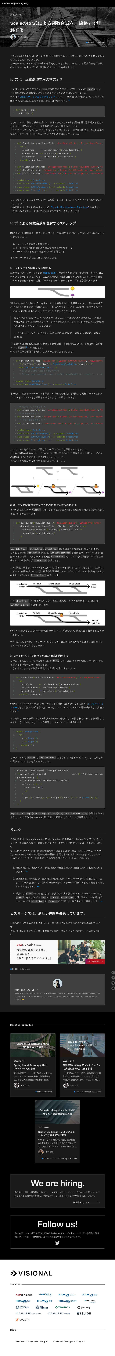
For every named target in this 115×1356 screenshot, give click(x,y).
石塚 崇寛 (25, 1085)
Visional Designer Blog (67, 1341)
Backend (101, 42)
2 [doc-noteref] (26, 347)
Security (97, 1092)
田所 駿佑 (23, 36)
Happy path (49, 273)
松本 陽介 (50, 1152)
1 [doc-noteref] (69, 100)
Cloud (54, 1158)
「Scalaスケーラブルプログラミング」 (37, 97)
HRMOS (91, 42)
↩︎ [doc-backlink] (27, 871)
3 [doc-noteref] (17, 711)
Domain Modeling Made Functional (69, 207)
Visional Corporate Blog (30, 1341)
